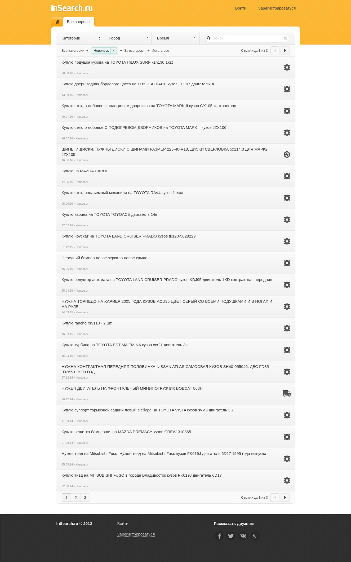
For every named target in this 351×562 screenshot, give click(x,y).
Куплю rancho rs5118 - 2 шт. (87, 323)
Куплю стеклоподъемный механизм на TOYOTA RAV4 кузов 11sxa (122, 192)
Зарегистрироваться (277, 8)
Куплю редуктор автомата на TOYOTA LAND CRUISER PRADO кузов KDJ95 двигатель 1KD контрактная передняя (167, 279)
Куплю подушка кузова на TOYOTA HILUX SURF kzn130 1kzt (117, 62)
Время (176, 38)
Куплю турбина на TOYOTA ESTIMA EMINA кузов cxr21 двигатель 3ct (125, 345)
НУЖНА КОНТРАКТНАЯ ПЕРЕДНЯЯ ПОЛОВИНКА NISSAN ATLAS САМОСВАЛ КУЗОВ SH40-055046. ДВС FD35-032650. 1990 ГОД (166, 369)
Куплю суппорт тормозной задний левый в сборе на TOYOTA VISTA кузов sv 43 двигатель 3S (147, 410)
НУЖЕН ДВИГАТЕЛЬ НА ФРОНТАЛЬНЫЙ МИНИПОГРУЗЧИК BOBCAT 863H (132, 388)
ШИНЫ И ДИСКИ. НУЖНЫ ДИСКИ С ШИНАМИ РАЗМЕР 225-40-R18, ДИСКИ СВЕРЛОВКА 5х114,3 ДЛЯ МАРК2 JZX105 (165, 152)
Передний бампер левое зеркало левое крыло (105, 258)
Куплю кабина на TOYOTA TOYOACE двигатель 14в (109, 214)
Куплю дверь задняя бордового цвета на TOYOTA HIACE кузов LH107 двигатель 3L (138, 84)
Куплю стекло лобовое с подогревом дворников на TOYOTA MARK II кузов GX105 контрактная (149, 105)
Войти (240, 8)
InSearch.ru (72, 8)
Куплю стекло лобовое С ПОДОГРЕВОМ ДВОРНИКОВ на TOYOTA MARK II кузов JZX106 (144, 127)
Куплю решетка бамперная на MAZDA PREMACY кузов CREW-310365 (126, 431)
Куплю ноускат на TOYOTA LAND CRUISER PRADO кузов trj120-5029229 (129, 236)
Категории (81, 38)
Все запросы (78, 21)
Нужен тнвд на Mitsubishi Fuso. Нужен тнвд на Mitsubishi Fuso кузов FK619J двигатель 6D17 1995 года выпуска (164, 453)
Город (128, 38)
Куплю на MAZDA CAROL (85, 171)
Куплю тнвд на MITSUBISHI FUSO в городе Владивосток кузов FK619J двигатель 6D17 (142, 475)
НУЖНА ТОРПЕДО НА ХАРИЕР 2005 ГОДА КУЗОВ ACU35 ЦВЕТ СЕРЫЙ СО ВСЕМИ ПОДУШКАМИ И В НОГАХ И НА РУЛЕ (167, 304)
